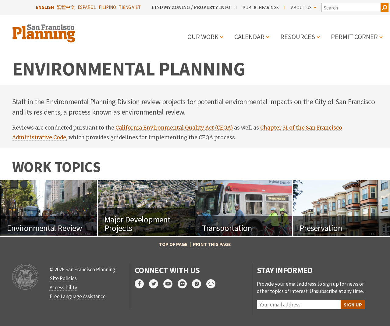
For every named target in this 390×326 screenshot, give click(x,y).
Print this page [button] (212, 244)
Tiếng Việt (130, 7)
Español (87, 7)
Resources (297, 36)
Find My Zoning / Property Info (191, 7)
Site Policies (63, 278)
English (45, 7)
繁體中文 (66, 7)
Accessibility (63, 287)
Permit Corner (354, 36)
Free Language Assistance (78, 296)
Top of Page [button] (173, 244)
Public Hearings (261, 7)
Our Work (202, 36)
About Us (303, 7)
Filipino (107, 7)
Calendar (249, 36)
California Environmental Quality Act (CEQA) (174, 127)
